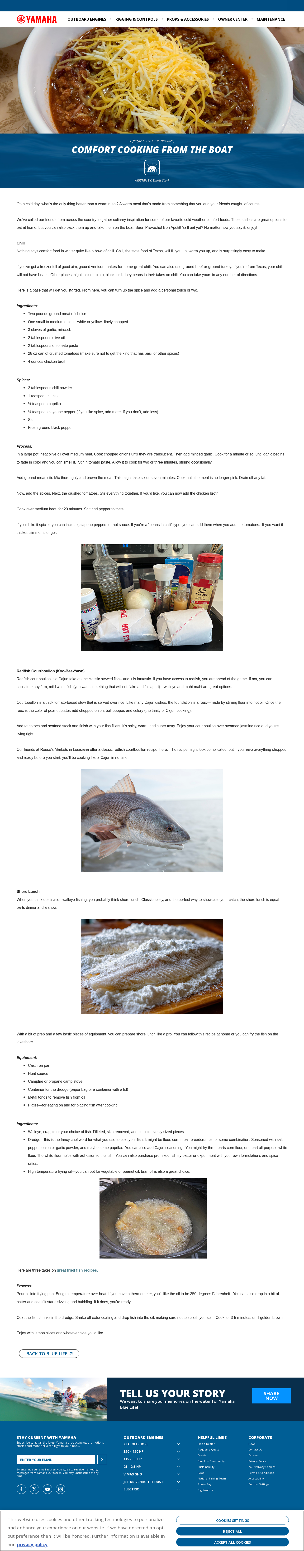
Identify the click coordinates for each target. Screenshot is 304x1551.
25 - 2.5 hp (132, 1467)
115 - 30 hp (133, 1459)
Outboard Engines (86, 19)
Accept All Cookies (232, 1542)
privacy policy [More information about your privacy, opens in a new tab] (32, 1544)
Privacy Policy (257, 1461)
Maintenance (271, 19)
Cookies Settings (258, 1484)
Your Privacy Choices (261, 1467)
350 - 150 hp (134, 1452)
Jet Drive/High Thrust (143, 1482)
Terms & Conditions (261, 1472)
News (251, 1444)
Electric (131, 1489)
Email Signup (276, 6)
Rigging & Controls (136, 19)
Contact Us (255, 1449)
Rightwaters (205, 1490)
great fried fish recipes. (78, 1270)
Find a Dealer (28, 6)
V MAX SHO (133, 1474)
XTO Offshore (136, 1444)
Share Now (271, 1395)
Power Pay (204, 1484)
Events (256, 6)
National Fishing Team (212, 1478)
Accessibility (256, 1478)
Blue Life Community (204, 6)
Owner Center (232, 19)
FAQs (201, 1472)
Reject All (232, 1531)
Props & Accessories (188, 19)
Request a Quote (54, 6)
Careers (253, 1455)
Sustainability (236, 6)
